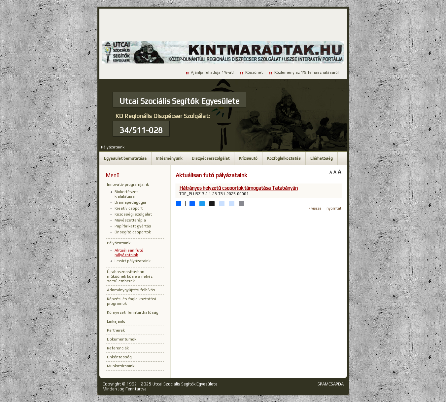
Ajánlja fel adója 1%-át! (212, 72)
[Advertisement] (223, 25)
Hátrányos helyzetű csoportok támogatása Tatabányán (238, 188)
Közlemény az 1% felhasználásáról (306, 72)
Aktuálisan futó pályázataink (129, 252)
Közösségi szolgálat (133, 214)
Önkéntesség (119, 357)
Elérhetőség (321, 158)
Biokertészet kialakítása (126, 194)
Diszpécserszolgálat (210, 158)
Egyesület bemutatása (125, 158)
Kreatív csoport (129, 208)
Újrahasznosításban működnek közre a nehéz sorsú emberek (130, 276)
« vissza (315, 208)
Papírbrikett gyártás (133, 226)
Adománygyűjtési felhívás (131, 290)
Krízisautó (248, 158)
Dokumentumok (121, 339)
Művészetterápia (130, 220)
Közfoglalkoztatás (284, 158)
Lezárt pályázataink (133, 261)
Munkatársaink (120, 366)
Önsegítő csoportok (133, 232)
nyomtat (333, 208)
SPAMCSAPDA (331, 384)
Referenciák (118, 348)
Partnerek (116, 330)
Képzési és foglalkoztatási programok (131, 301)
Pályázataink (112, 147)
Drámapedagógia (130, 202)
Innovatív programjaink (128, 184)
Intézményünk (169, 158)
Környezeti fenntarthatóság (132, 312)
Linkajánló (116, 321)
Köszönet (254, 72)
